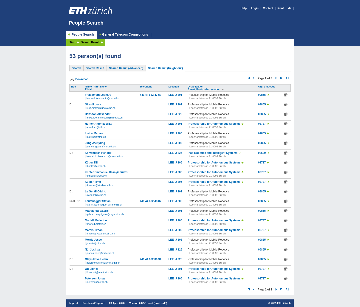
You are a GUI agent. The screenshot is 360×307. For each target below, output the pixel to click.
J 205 (178, 143)
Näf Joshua (92, 249)
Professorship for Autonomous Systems (214, 123)
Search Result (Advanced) (126, 68)
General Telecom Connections (125, 34)
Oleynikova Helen (96, 259)
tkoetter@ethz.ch (96, 166)
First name (100, 86)
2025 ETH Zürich (281, 303)
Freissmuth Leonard (98, 94)
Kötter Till (91, 162)
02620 (262, 153)
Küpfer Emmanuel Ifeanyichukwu (106, 172)
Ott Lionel (91, 268)
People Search (86, 23)
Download (81, 79)
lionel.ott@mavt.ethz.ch (100, 272)
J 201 (178, 94)
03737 (262, 123)
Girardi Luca (93, 104)
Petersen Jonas (95, 278)
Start (72, 42)
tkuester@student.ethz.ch (101, 185)
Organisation (196, 86)
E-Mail (89, 89)
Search (76, 68)
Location (174, 86)
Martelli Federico (96, 220)
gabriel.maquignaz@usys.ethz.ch (105, 214)
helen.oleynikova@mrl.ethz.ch (103, 262)
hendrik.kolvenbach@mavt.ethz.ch (106, 156)
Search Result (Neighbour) (165, 68)
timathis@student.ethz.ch (101, 233)
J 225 (178, 114)
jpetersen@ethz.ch (97, 282)
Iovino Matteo (94, 133)
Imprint (73, 303)
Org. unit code (267, 86)
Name (89, 86)
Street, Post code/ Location (206, 89)
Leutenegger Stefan (98, 201)
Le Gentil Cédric (95, 191)
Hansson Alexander (98, 114)
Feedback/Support (93, 303)
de (289, 8)
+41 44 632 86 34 (150, 259)
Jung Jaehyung (95, 143)
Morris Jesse (93, 239)
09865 (262, 94)
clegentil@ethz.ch (97, 195)
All (287, 78)
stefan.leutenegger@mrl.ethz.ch (104, 204)
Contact (268, 8)
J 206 (178, 133)
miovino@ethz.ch (96, 136)
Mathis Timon (94, 230)
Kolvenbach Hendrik (98, 153)
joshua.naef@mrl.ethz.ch (101, 253)
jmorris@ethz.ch (96, 243)
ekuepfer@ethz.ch (97, 175)
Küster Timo (93, 181)
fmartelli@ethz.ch (96, 224)
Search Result (90, 42)
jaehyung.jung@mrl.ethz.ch (102, 146)
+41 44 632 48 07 (150, 201)
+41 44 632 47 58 (150, 94)
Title (73, 86)
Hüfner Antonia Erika (98, 123)
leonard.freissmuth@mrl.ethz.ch (104, 98)
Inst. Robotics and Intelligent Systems (213, 153)
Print (281, 8)
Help (244, 8)
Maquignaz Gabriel (97, 210)
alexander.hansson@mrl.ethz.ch (105, 117)
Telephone (146, 86)
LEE (172, 94)
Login (255, 8)
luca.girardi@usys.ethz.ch (101, 108)
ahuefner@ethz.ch (97, 127)
